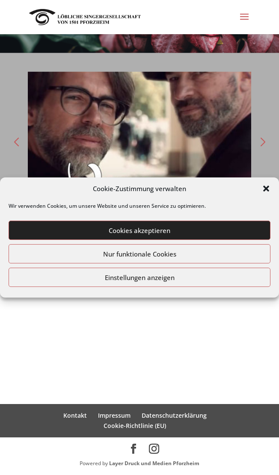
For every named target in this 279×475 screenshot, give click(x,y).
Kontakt (75, 415)
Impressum (114, 415)
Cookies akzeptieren (139, 230)
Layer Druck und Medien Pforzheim (154, 463)
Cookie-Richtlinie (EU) (135, 426)
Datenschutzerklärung (174, 415)
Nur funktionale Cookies (139, 254)
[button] (266, 188)
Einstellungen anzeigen (140, 277)
